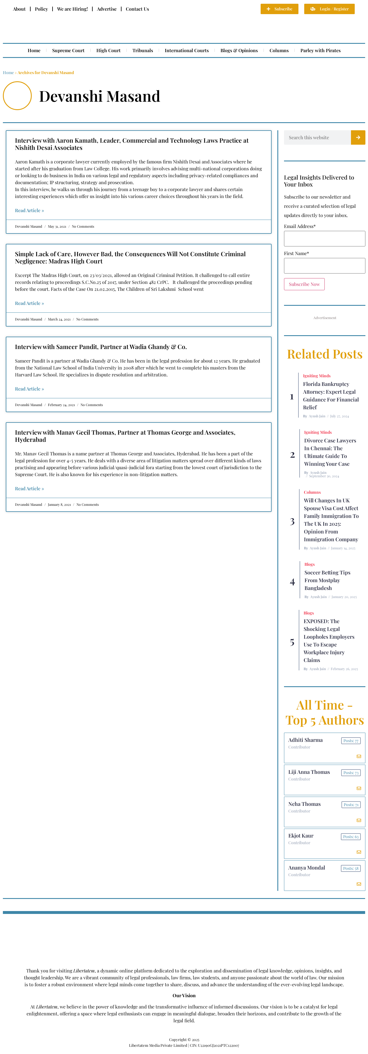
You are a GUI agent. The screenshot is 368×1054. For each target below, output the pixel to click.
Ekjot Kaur (301, 837)
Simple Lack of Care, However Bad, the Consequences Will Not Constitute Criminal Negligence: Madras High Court (130, 257)
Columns (279, 50)
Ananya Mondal (307, 870)
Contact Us (137, 9)
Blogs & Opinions (239, 50)
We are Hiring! (72, 9)
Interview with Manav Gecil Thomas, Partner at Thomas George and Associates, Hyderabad (125, 435)
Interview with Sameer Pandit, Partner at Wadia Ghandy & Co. (101, 346)
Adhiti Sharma (306, 740)
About (19, 9)
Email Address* (300, 226)
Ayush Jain (317, 416)
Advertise (107, 9)
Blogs (310, 564)
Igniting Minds (316, 375)
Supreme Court (68, 50)
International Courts (187, 50)
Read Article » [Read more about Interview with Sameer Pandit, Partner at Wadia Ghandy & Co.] (29, 389)
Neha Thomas (305, 805)
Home (34, 50)
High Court (108, 50)
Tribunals (142, 50)
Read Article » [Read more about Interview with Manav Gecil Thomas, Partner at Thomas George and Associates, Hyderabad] (29, 488)
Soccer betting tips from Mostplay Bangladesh (327, 580)
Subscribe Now (304, 284)
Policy (41, 9)
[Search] (358, 137)
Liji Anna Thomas (309, 772)
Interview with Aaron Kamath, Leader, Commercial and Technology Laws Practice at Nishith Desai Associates (132, 143)
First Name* (296, 253)
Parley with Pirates (320, 50)
